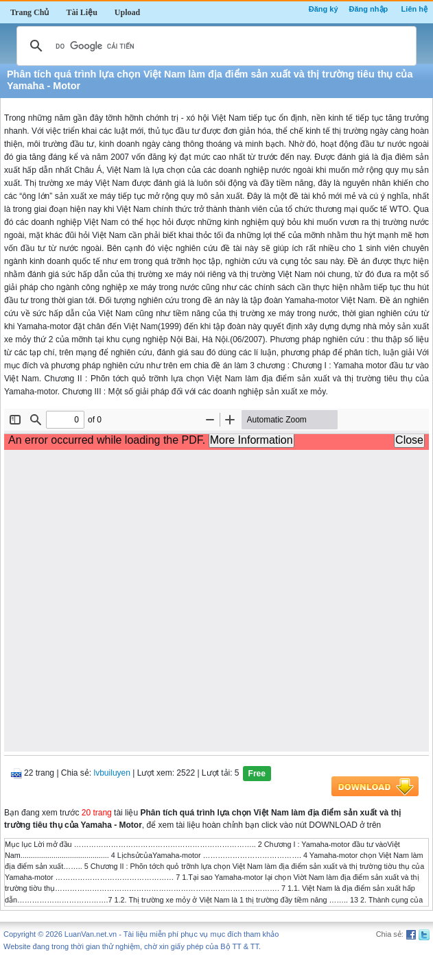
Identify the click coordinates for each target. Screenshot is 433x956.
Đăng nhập (368, 9)
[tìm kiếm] (214, 46)
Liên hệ (414, 9)
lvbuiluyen (112, 773)
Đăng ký (323, 9)
